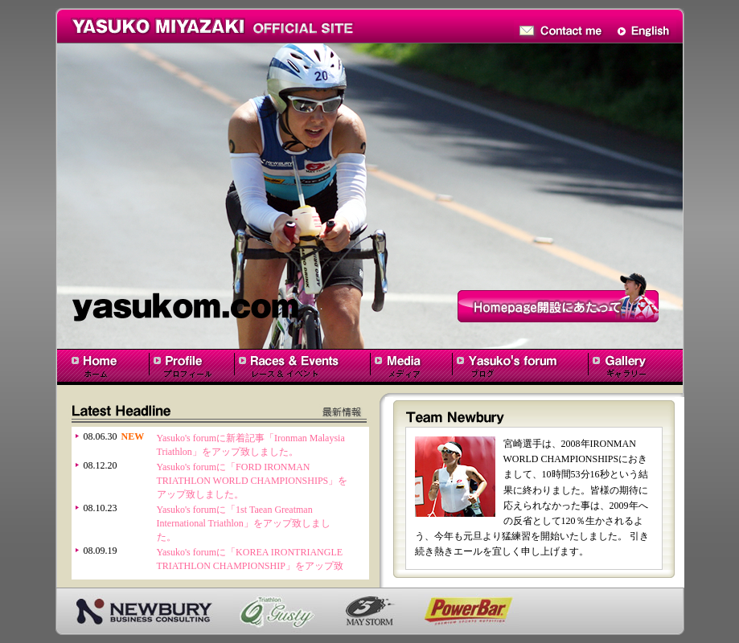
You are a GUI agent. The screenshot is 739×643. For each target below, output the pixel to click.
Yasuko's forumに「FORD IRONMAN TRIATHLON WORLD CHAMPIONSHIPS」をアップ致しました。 (252, 480)
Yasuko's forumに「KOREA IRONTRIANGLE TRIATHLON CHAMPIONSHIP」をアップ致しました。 (250, 566)
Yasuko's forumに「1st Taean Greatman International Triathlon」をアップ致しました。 (243, 523)
